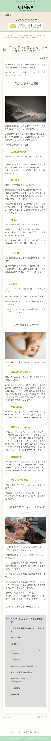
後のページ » (42, 717)
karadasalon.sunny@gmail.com (24, 666)
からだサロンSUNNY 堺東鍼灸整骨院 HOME (18, 35)
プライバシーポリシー (32, 732)
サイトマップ (15, 732)
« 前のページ (8, 717)
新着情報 (39, 35)
